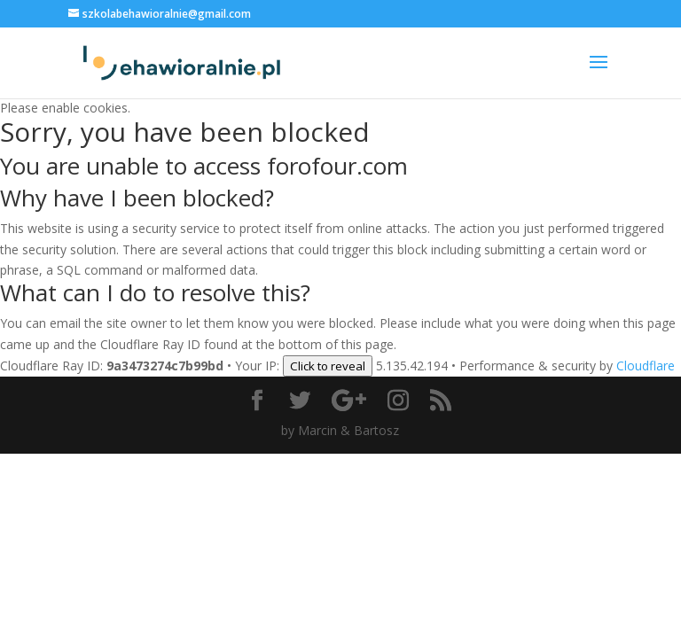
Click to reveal (327, 366)
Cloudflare (645, 365)
